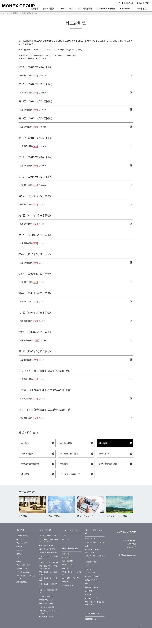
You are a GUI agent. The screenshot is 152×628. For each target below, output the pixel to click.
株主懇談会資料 (26, 321)
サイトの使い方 (129, 540)
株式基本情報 (27, 453)
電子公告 (65, 568)
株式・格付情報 (25, 13)
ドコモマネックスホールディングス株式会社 (49, 540)
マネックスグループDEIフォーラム (25, 577)
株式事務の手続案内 (30, 464)
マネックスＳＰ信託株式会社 (48, 585)
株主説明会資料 (26, 75)
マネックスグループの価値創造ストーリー (94, 603)
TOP (3, 13)
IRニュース (65, 539)
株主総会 (25, 443)
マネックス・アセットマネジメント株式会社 (48, 567)
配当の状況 (104, 453)
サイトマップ (130, 547)
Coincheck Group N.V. (46, 545)
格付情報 (25, 474)
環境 (86, 584)
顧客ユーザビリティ (91, 580)
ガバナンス (89, 565)
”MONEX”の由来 (21, 568)
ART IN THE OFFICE (91, 598)
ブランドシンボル (22, 543)
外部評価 (88, 594)
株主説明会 (104, 443)
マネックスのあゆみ (23, 572)
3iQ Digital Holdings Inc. (47, 617)
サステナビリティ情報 (106, 9)
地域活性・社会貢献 (92, 587)
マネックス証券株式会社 (47, 535)
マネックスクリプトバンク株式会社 (48, 579)
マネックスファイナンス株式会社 (48, 573)
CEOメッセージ (21, 539)
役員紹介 (19, 554)
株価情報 (64, 464)
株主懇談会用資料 (27, 340)
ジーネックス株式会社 (46, 596)
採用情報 (140, 9)
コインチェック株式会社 (47, 549)
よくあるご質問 (67, 585)
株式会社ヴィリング (46, 600)
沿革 (17, 557)
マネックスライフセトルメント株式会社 (48, 612)
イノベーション (126, 9)
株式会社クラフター (46, 603)
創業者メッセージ (22, 535)
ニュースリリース (65, 9)
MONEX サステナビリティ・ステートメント (94, 551)
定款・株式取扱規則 (108, 464)
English (139, 3)
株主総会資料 (66, 443)
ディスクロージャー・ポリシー (71, 573)
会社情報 (34, 9)
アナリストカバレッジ (70, 474)
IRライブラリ (66, 557)
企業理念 (19, 546)
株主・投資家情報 (12, 13)
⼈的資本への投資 (91, 562)
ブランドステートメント (24, 565)
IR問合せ (65, 582)
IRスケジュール (67, 565)
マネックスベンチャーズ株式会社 (48, 557)
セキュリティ (89, 569)
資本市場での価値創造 (92, 576)
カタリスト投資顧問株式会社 (48, 591)
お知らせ (65, 535)
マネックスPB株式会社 (47, 607)
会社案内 (19, 550)
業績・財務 (66, 554)
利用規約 (132, 544)
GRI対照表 (88, 591)
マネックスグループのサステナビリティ (94, 557)
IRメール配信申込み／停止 (71, 578)
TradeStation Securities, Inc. (48, 552)
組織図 (18, 561)
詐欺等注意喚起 (21, 582)
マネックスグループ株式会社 (49, 562)
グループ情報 (48, 9)
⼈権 (86, 546)
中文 (147, 3)
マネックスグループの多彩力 (94, 542)
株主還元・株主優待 (69, 453)
